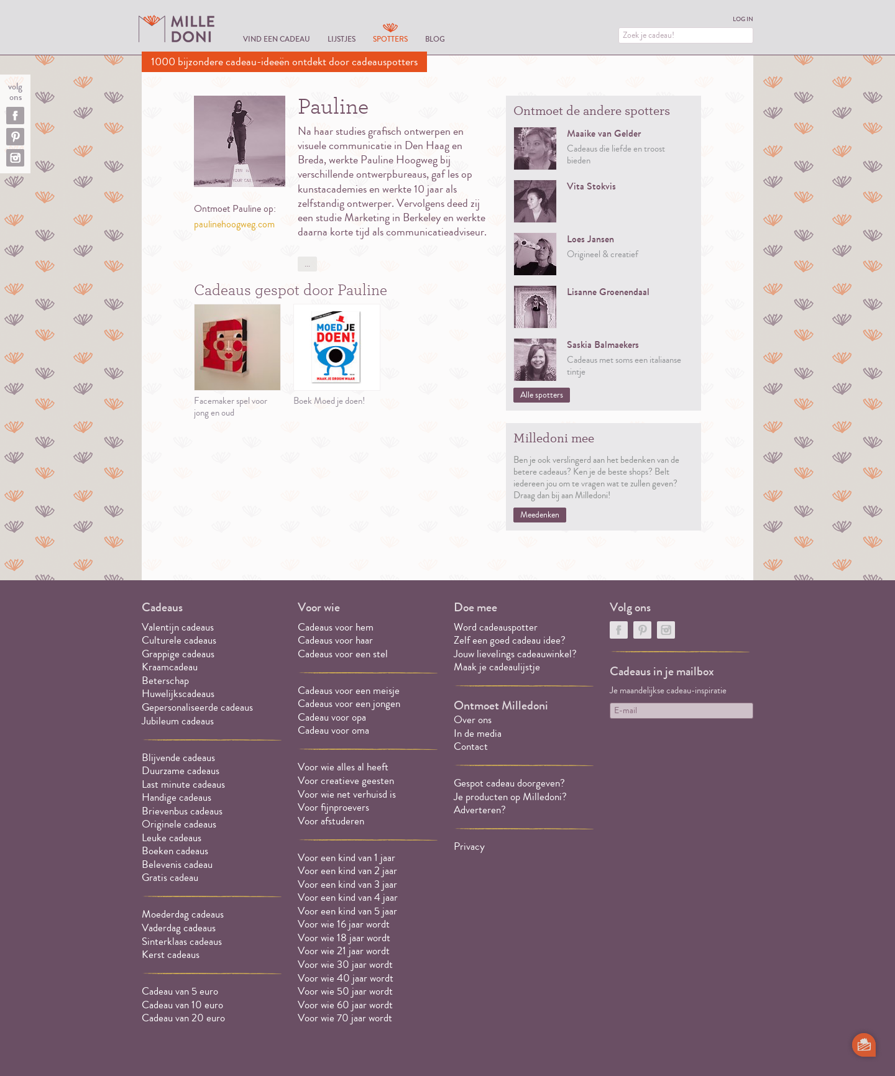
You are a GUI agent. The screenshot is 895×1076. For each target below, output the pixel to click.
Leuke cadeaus (171, 838)
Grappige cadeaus (178, 654)
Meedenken (539, 515)
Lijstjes (342, 38)
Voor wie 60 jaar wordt (345, 1005)
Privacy (469, 846)
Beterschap (165, 680)
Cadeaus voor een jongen (350, 703)
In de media (478, 733)
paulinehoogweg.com (234, 224)
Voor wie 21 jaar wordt (344, 951)
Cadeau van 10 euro (182, 1005)
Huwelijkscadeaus (178, 693)
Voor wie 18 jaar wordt (344, 938)
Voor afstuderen (331, 821)
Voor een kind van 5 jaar (347, 911)
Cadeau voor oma (333, 730)
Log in (743, 19)
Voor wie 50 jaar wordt (345, 991)
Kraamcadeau (170, 667)
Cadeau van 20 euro (183, 1018)
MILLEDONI (176, 28)
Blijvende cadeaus (178, 757)
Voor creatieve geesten (346, 780)
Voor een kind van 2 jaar (347, 870)
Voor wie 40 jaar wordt (345, 978)
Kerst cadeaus (171, 954)
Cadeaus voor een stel (343, 654)
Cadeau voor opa (332, 717)
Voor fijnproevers (333, 807)
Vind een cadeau (276, 38)
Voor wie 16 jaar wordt (344, 924)
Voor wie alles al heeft (343, 767)
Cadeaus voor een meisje (349, 690)
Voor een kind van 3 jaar (347, 884)
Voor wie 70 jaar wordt (345, 1018)
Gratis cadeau (170, 877)
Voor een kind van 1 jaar (346, 857)
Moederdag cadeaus (183, 914)
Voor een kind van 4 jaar (348, 897)
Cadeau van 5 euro (180, 991)
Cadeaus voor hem (336, 627)
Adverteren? (480, 810)
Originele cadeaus (179, 824)
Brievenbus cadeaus (182, 811)
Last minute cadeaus (183, 784)
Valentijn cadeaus (178, 627)
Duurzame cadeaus (180, 770)
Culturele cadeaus (179, 640)
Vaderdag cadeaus (179, 928)
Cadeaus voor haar (335, 640)
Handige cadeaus (176, 797)
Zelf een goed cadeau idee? (510, 640)
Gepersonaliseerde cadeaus (197, 707)
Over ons (473, 719)
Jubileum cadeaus (178, 721)
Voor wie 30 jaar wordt (345, 964)
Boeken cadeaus (175, 851)
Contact (471, 746)
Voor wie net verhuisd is (347, 794)
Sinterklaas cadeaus (182, 941)
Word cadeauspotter (496, 627)
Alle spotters (541, 395)
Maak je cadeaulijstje (497, 667)
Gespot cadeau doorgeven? (509, 783)
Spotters (390, 38)
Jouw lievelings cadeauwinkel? (515, 654)
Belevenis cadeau (177, 864)
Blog (435, 38)
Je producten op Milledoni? (510, 797)
